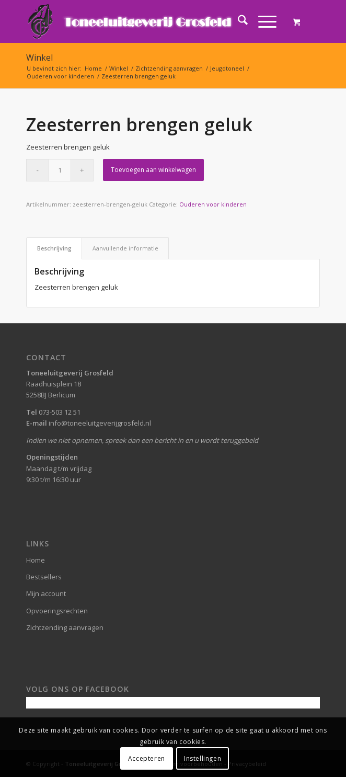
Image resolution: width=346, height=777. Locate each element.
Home (35, 560)
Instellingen (202, 758)
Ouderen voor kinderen (213, 204)
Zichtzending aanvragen (64, 627)
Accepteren (146, 758)
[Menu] (262, 21)
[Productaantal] (60, 170)
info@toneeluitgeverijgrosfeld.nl (100, 423)
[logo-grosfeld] (143, 21)
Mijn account (46, 593)
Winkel (39, 57)
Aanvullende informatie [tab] (125, 248)
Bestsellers (44, 576)
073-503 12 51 (59, 412)
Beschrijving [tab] (54, 248)
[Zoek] (237, 21)
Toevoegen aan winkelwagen (153, 169)
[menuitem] (237, 21)
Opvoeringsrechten (57, 610)
